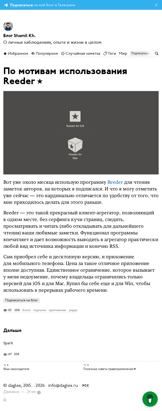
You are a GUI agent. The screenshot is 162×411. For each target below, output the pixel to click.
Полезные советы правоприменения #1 (109, 369)
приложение (57, 310)
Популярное (44, 53)
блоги (26, 310)
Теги (109, 53)
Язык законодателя (16, 369)
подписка (39, 310)
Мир (123, 53)
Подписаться (21, 5)
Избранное (15, 53)
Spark (8, 343)
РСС (85, 385)
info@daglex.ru (63, 385)
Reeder (115, 182)
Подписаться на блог (21, 300)
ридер (73, 310)
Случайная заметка (80, 53)
